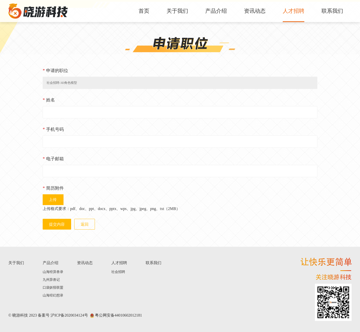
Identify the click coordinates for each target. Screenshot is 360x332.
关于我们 (177, 11)
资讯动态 (255, 11)
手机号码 (53, 129)
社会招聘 (118, 272)
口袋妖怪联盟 (53, 287)
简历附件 (53, 188)
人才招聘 (293, 11)
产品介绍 (216, 11)
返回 (85, 224)
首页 (144, 11)
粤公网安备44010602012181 (116, 315)
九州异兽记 (51, 280)
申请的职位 (55, 70)
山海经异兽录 (53, 272)
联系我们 (332, 11)
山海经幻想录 (53, 295)
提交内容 (57, 224)
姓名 (49, 100)
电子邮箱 (53, 158)
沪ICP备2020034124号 (69, 315)
